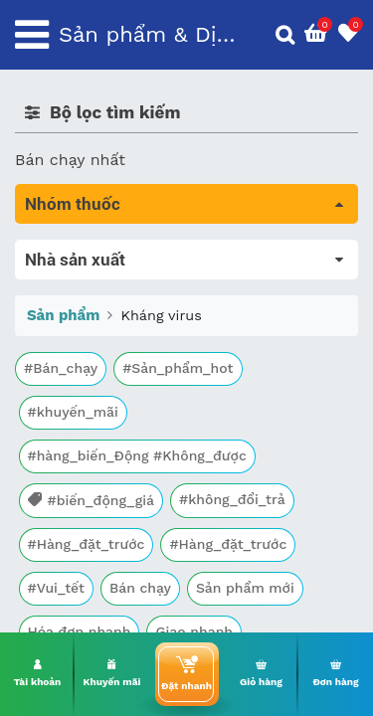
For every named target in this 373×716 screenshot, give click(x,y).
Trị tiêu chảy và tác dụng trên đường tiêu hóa (172, 318)
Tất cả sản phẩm (79, 251)
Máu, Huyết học (75, 278)
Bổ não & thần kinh (89, 358)
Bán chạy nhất (70, 159)
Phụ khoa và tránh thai (102, 442)
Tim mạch (54, 414)
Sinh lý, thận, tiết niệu (100, 386)
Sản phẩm (63, 626)
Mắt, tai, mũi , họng (90, 497)
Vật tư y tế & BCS (81, 525)
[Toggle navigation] (32, 35)
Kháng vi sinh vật (80, 469)
